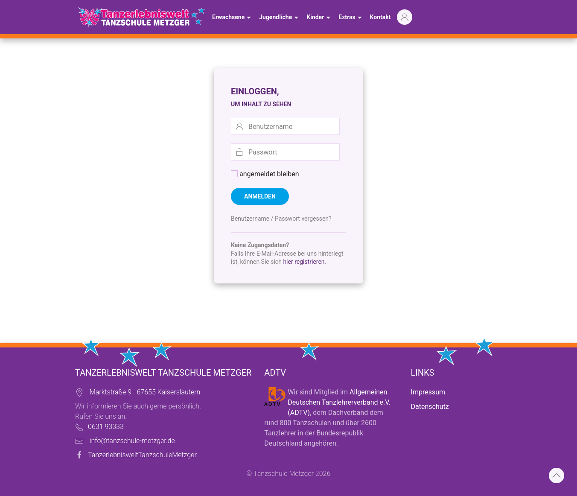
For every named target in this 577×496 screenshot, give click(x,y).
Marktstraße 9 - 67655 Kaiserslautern (145, 392)
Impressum (428, 392)
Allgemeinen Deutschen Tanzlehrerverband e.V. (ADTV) (339, 402)
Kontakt (380, 17)
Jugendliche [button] (279, 18)
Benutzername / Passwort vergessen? (281, 218)
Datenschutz (430, 407)
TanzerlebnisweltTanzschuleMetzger (142, 455)
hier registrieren (303, 261)
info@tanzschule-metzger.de (132, 441)
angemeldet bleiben (265, 174)
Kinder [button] (319, 18)
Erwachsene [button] (232, 18)
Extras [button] (351, 18)
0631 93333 (106, 427)
